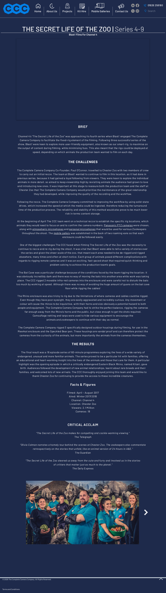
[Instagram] (137, 11)
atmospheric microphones (47, 229)
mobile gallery (62, 233)
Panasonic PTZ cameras (118, 225)
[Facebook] (137, 5)
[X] (133, 11)
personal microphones (82, 229)
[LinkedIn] (133, 5)
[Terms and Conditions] (29, 589)
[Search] (154, 11)
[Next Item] (146, 512)
